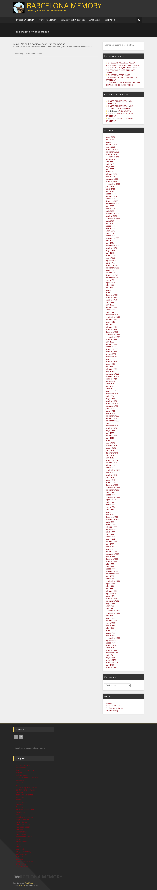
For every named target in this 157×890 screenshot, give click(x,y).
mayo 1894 (110, 539)
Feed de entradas (113, 705)
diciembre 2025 (112, 149)
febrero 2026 (111, 144)
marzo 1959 (110, 292)
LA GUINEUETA (124, 111)
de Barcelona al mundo (25, 790)
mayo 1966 (110, 263)
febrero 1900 (111, 527)
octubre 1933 (111, 351)
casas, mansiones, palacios (27, 777)
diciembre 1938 (112, 332)
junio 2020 (110, 221)
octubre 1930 (111, 361)
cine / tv (19, 782)
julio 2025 (110, 161)
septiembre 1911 (113, 470)
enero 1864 (110, 606)
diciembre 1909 (112, 485)
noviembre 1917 (112, 445)
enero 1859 (110, 625)
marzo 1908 (110, 495)
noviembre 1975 (112, 238)
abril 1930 (110, 366)
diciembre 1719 (112, 662)
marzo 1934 (110, 347)
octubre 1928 (111, 379)
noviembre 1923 (112, 416)
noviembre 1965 (112, 268)
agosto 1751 (111, 660)
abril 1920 (110, 433)
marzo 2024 (110, 194)
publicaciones (22, 854)
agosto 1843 (111, 640)
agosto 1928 (111, 381)
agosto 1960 (111, 282)
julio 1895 (110, 534)
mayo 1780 (110, 657)
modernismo (21, 832)
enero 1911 (110, 472)
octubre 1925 (111, 401)
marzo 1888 (110, 569)
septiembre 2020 (113, 218)
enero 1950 (110, 310)
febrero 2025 (111, 174)
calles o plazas (22, 775)
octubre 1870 (111, 598)
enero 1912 (110, 467)
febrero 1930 (111, 369)
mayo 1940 (110, 322)
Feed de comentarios (114, 708)
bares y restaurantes (25, 770)
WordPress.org (112, 710)
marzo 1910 (110, 482)
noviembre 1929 (112, 374)
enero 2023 (110, 208)
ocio (18, 844)
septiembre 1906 (113, 497)
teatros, (19, 859)
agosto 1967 (111, 260)
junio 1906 (110, 502)
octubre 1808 (111, 650)
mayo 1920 (110, 430)
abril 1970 (110, 253)
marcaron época (23, 827)
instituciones (21, 822)
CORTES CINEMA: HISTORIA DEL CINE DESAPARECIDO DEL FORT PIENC (123, 83)
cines (18, 785)
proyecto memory (23, 851)
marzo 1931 (110, 359)
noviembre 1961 (112, 277)
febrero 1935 (111, 344)
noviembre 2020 (112, 213)
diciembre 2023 (112, 201)
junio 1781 (110, 655)
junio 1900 (110, 522)
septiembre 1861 (113, 611)
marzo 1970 (110, 255)
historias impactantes (25, 809)
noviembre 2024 (112, 179)
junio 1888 (110, 566)
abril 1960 (110, 287)
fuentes (19, 807)
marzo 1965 (110, 270)
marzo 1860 (110, 618)
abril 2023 (110, 206)
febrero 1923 (111, 418)
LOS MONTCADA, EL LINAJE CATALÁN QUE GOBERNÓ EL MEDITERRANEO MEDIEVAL (123, 70)
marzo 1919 (110, 440)
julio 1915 (110, 455)
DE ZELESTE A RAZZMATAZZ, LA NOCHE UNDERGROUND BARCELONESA (122, 64)
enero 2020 (110, 228)
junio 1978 (110, 233)
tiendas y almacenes (24, 861)
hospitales (20, 812)
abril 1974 (110, 243)
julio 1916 (110, 450)
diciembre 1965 (112, 265)
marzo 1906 (110, 504)
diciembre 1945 (112, 314)
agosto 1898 (111, 529)
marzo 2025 (110, 171)
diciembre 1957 (112, 295)
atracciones (21, 767)
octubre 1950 (111, 300)
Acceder (109, 703)
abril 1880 (110, 588)
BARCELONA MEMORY (64, 5)
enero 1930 (110, 371)
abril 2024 (110, 191)
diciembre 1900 (112, 517)
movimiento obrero (24, 836)
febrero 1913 (111, 462)
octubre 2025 (111, 154)
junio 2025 (110, 164)
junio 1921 (110, 423)
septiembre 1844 (113, 638)
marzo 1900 (110, 524)
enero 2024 (110, 198)
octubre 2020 (111, 216)
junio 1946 (110, 312)
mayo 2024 (110, 189)
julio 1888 (110, 564)
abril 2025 (110, 169)
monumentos (21, 834)
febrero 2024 (111, 196)
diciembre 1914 (112, 460)
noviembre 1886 (112, 574)
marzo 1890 (110, 549)
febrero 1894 (111, 541)
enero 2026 (110, 147)
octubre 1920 (111, 428)
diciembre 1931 (112, 356)
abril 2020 (110, 223)
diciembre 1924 (112, 403)
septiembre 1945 (113, 317)
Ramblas (19, 856)
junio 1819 (110, 648)
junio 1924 (110, 408)
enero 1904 (110, 507)
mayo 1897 (110, 532)
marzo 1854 (110, 630)
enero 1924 (110, 413)
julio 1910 (110, 477)
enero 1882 (110, 578)
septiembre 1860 (113, 613)
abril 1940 (110, 324)
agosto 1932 (111, 354)
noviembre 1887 (112, 571)
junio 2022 (110, 211)
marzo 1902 (110, 512)
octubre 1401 (111, 667)
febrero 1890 (111, 551)
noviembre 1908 (112, 490)
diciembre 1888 (112, 559)
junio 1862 (110, 608)
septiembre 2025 (113, 157)
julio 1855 (110, 628)
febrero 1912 (111, 465)
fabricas (19, 804)
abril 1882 (110, 576)
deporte (19, 792)
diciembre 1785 (112, 652)
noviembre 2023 (112, 203)
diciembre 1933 (112, 349)
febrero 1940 (111, 327)
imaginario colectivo (24, 817)
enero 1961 (110, 280)
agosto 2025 (111, 159)
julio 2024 (110, 186)
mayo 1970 (110, 250)
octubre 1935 (111, 339)
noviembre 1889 (112, 554)
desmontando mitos (24, 795)
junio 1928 (110, 384)
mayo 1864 (110, 603)
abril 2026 (110, 139)
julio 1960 (110, 285)
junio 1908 (110, 492)
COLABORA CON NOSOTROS (73, 20)
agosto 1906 (111, 499)
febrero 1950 (111, 307)
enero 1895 (110, 537)
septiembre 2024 (113, 184)
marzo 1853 (110, 633)
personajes (21, 849)
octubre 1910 (111, 475)
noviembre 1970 (112, 245)
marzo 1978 (110, 235)
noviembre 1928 (112, 376)
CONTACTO (110, 20)
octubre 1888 (111, 561)
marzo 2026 (110, 142)
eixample (20, 797)
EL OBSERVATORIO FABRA (119, 75)
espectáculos (21, 802)
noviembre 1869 (112, 601)
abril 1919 (110, 438)
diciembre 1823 (112, 645)
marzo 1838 (110, 643)
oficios (18, 846)
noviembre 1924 (112, 406)
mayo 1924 (110, 411)
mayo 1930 (110, 364)
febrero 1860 (111, 620)
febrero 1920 (111, 435)
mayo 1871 (110, 596)
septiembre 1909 (113, 487)
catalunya (20, 780)
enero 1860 (110, 623)
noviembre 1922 (112, 421)
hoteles (19, 814)
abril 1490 (110, 665)
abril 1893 (110, 544)
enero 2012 (110, 231)
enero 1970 (110, 258)
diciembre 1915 (112, 453)
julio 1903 (110, 509)
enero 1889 (110, 556)
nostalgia (20, 839)
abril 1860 (110, 615)
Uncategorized (22, 866)
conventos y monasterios (26, 787)
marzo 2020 (110, 226)
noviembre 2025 (112, 152)
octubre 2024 (111, 181)
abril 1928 (110, 386)
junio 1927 (110, 388)
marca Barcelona (23, 824)
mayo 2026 (110, 137)
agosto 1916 (111, 448)
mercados (20, 829)
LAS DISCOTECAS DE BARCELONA (119, 107)
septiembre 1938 (113, 334)
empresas (20, 799)
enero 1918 (110, 443)
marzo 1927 (110, 391)
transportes (21, 864)
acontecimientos (23, 765)
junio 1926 (110, 396)
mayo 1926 (110, 398)
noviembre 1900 (112, 519)
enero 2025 (110, 176)
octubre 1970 (111, 248)
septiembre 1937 (113, 337)
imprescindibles (22, 819)
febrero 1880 (111, 591)
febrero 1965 (111, 273)
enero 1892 (110, 546)
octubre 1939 (111, 329)
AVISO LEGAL (94, 20)
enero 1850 (110, 635)
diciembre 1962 (112, 275)
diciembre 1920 (112, 425)
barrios (19, 772)
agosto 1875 (111, 593)
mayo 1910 (110, 480)
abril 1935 (110, 342)
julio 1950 (110, 302)
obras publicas (22, 841)
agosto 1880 (111, 583)
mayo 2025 (110, 166)
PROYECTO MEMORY (47, 20)
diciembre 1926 (112, 393)
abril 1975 (110, 240)
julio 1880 (110, 586)
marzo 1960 (110, 290)
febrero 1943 (111, 319)
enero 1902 (110, 514)
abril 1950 (110, 305)
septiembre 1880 (113, 581)
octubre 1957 (111, 297)
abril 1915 (110, 458)
